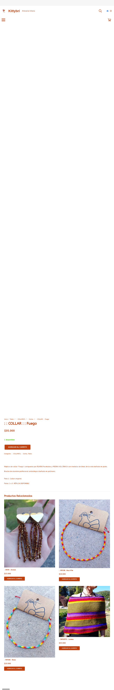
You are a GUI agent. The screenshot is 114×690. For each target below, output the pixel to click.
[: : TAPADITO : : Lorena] (84, 611)
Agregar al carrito (17, 447)
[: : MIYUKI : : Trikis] (29, 622)
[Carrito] (109, 20)
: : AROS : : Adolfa (10, 570)
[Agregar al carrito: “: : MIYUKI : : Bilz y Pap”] (69, 579)
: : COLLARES (20, 419)
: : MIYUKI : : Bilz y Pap (66, 570)
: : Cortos (30, 419)
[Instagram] (110, 11)
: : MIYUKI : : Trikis (10, 660)
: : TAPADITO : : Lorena (66, 639)
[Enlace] (4, 11)
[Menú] (3, 20)
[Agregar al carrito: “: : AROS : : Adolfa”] (14, 579)
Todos (12, 419)
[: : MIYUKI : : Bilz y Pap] (84, 533)
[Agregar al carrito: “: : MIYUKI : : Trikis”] (14, 668)
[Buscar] (100, 11)
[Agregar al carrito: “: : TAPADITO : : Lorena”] (69, 648)
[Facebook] (107, 11)
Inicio (6, 419)
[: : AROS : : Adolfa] (29, 533)
